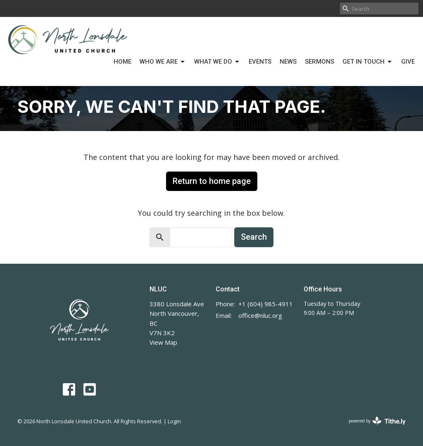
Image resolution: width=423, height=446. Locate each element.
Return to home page (212, 181)
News (288, 61)
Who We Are (163, 62)
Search (254, 237)
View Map (163, 342)
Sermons (319, 61)
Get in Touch (367, 62)
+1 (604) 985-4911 (265, 304)
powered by (377, 421)
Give (408, 61)
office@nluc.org (260, 315)
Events (260, 61)
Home (122, 61)
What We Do (217, 62)
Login (174, 421)
